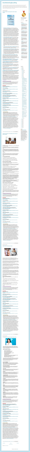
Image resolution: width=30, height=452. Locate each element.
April (22, 76)
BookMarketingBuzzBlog (10, 2)
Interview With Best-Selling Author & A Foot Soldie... (24, 103)
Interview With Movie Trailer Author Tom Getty (24, 93)
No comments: (12, 131)
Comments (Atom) (6, 445)
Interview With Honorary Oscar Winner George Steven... (24, 100)
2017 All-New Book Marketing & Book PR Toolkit (24, 30)
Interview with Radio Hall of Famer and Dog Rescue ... (24, 102)
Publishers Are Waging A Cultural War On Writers (24, 87)
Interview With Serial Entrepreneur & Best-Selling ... (24, 91)
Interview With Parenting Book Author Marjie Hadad (24, 78)
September (23, 72)
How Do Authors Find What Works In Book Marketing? (24, 48)
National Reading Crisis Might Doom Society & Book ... (24, 79)
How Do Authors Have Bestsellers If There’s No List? (24, 114)
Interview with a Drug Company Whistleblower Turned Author (24, 26)
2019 (21, 121)
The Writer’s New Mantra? (24, 98)
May (22, 75)
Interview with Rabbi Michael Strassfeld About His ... (24, 101)
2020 (21, 120)
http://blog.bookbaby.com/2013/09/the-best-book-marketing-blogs (10, 116)
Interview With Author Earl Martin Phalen (24, 97)
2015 (21, 124)
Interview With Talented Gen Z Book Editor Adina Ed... (24, 115)
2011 (21, 127)
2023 (21, 69)
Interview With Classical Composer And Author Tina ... (24, 110)
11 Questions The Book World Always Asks (24, 81)
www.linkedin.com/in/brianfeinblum (7, 128)
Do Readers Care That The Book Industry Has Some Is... (24, 106)
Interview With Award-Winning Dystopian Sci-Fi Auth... (24, 112)
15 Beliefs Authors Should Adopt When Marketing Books (24, 96)
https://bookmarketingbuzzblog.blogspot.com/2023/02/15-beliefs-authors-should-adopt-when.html (10, 96)
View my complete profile (23, 140)
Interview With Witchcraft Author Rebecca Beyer (24, 89)
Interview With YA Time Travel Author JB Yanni (24, 23)
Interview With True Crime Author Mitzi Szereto (24, 85)
